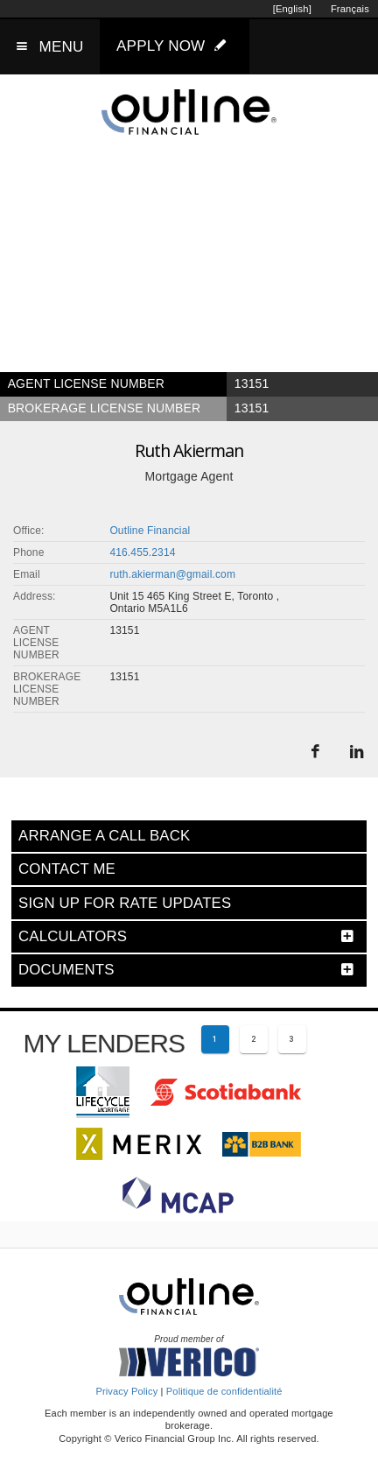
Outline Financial (149, 530)
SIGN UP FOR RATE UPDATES (124, 903)
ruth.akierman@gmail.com (172, 574)
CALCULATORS (72, 936)
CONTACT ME (67, 869)
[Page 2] (254, 1039)
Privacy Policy (126, 1391)
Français (350, 9)
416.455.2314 (142, 552)
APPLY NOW (175, 45)
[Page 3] (292, 1039)
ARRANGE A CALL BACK (104, 835)
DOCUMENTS (66, 969)
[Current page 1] (215, 1039)
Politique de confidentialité (224, 1391)
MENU (61, 47)
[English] (292, 9)
